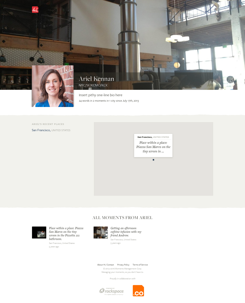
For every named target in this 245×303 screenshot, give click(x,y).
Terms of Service (140, 264)
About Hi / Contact (105, 264)
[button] (153, 159)
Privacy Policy (123, 264)
